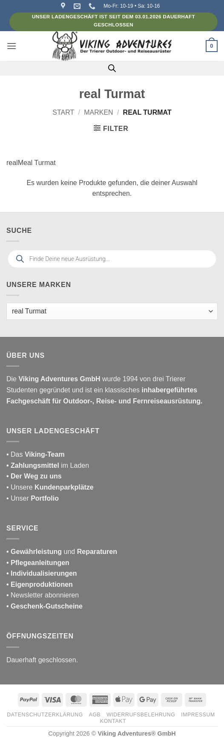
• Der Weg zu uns (34, 476)
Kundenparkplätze (64, 487)
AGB (95, 715)
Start (63, 112)
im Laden (47, 465)
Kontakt (113, 721)
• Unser (32, 498)
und (61, 551)
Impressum (198, 715)
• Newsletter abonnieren (42, 595)
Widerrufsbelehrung (140, 715)
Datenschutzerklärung (45, 715)
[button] (11, 45)
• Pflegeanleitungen (37, 562)
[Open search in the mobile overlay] (112, 68)
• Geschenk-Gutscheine (44, 606)
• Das (35, 454)
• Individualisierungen (41, 573)
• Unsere (20, 487)
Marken (98, 112)
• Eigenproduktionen (39, 584)
